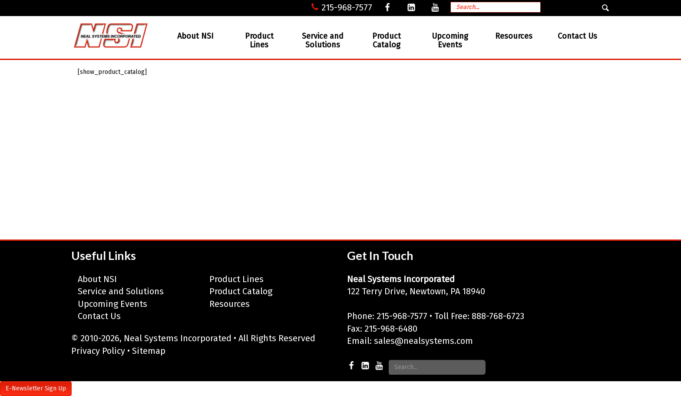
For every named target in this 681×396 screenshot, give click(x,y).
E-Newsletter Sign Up (36, 388)
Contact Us (577, 36)
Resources (513, 36)
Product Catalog (386, 40)
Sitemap (148, 351)
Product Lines (259, 40)
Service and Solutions (323, 40)
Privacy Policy (98, 351)
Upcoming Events (450, 40)
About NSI (195, 36)
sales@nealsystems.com (423, 341)
